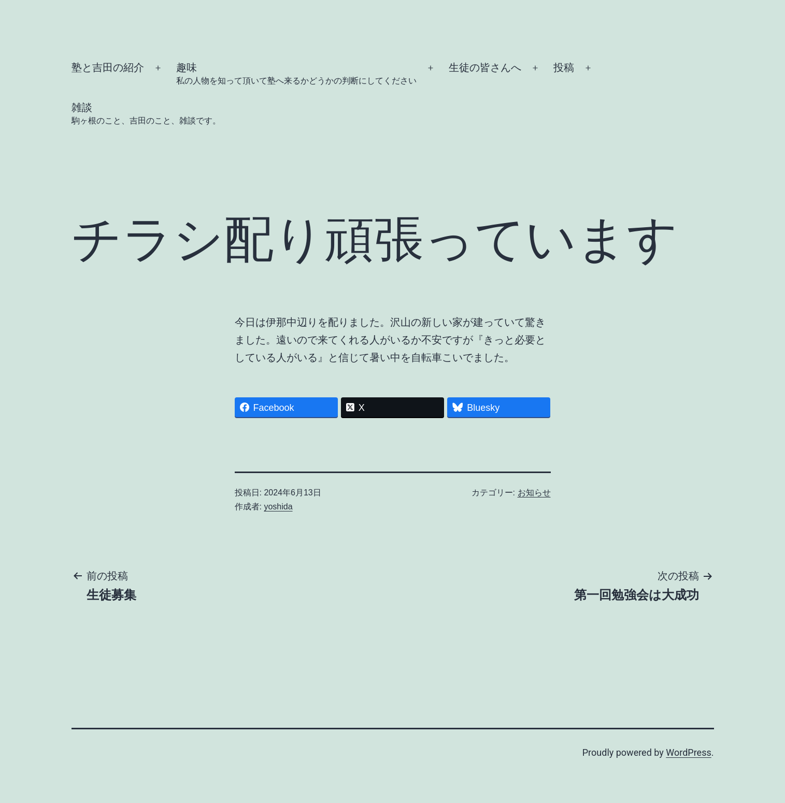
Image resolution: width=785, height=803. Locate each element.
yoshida (278, 506)
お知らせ (534, 492)
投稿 (563, 67)
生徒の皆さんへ (485, 67)
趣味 (296, 74)
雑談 (146, 114)
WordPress (688, 752)
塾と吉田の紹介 (108, 67)
